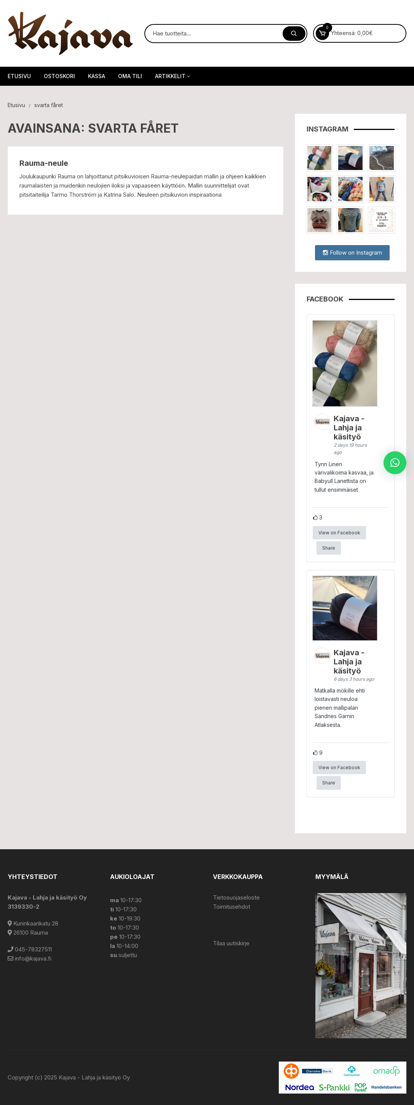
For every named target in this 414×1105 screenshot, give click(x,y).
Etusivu (19, 76)
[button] (395, 462)
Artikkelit (173, 76)
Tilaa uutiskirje (231, 943)
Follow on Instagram (352, 252)
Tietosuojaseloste (236, 897)
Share (328, 548)
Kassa (96, 76)
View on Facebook (339, 533)
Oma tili (130, 76)
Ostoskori (59, 76)
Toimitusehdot (231, 906)
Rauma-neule (43, 163)
